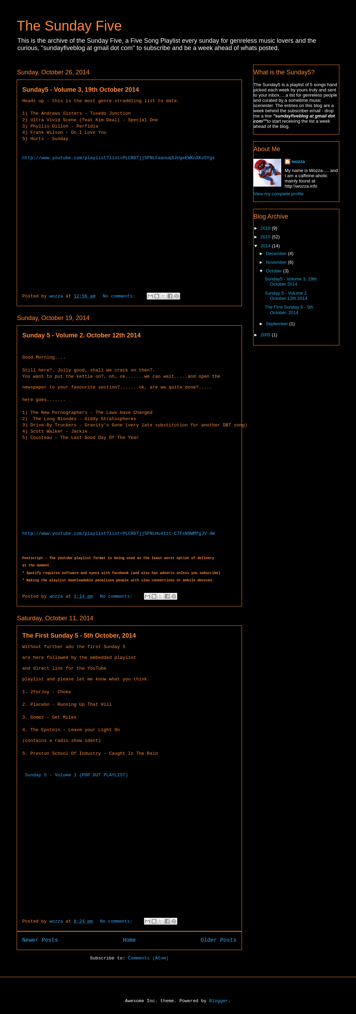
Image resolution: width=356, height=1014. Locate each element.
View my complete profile (278, 193)
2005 (266, 334)
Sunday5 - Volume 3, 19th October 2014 (80, 89)
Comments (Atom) (148, 957)
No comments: (120, 296)
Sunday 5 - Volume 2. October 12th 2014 (81, 335)
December (277, 253)
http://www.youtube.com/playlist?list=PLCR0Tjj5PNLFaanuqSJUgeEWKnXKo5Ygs (118, 158)
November (277, 262)
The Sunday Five (69, 25)
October (274, 270)
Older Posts (218, 940)
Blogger (218, 1000)
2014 (266, 245)
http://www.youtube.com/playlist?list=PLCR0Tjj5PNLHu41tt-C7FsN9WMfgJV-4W (118, 533)
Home (129, 940)
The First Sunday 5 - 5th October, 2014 (79, 634)
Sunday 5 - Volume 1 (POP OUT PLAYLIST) (76, 774)
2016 (266, 228)
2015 (266, 236)
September (277, 323)
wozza (298, 161)
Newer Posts (40, 940)
